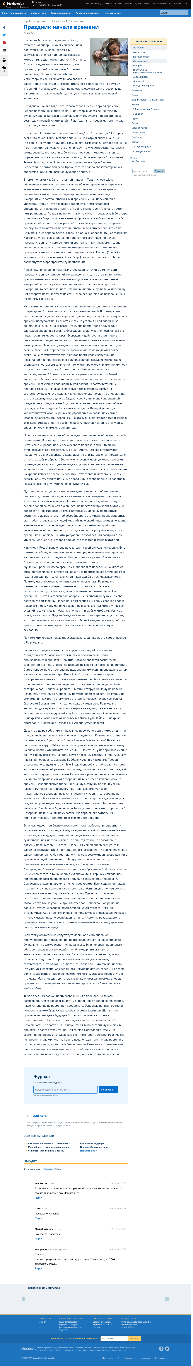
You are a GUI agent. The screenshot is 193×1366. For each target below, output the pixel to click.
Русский (177, 3)
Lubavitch (77, 1348)
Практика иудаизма (14, 13)
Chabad (70, 1348)
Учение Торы (38, 13)
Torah (92, 1350)
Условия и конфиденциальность (137, 1358)
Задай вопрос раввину (68, 1322)
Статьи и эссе (76, 21)
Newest (48, 1169)
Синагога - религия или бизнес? (46, 1150)
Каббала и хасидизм (87, 13)
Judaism (98, 1350)
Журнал (42, 1322)
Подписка (108, 3)
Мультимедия (112, 13)
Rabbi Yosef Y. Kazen (73, 1350)
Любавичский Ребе (129, 1324)
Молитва (96, 1327)
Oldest (57, 1169)
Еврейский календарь (68, 1324)
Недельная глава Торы (102, 1324)
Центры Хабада (142, 3)
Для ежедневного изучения (70, 1327)
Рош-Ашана (58, 21)
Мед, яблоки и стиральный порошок (48, 1147)
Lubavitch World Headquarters (123, 1348)
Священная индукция (92, 1143)
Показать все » (88, 1150)
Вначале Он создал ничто (94, 1147)
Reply (38, 1197)
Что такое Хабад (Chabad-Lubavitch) (136, 1322)
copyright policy (64, 1126)
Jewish (107, 1350)
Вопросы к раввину (123, 3)
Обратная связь (161, 1358)
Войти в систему (93, 3)
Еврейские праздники (36, 21)
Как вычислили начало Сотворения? (49, 1143)
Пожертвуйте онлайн (161, 3)
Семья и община (61, 13)
